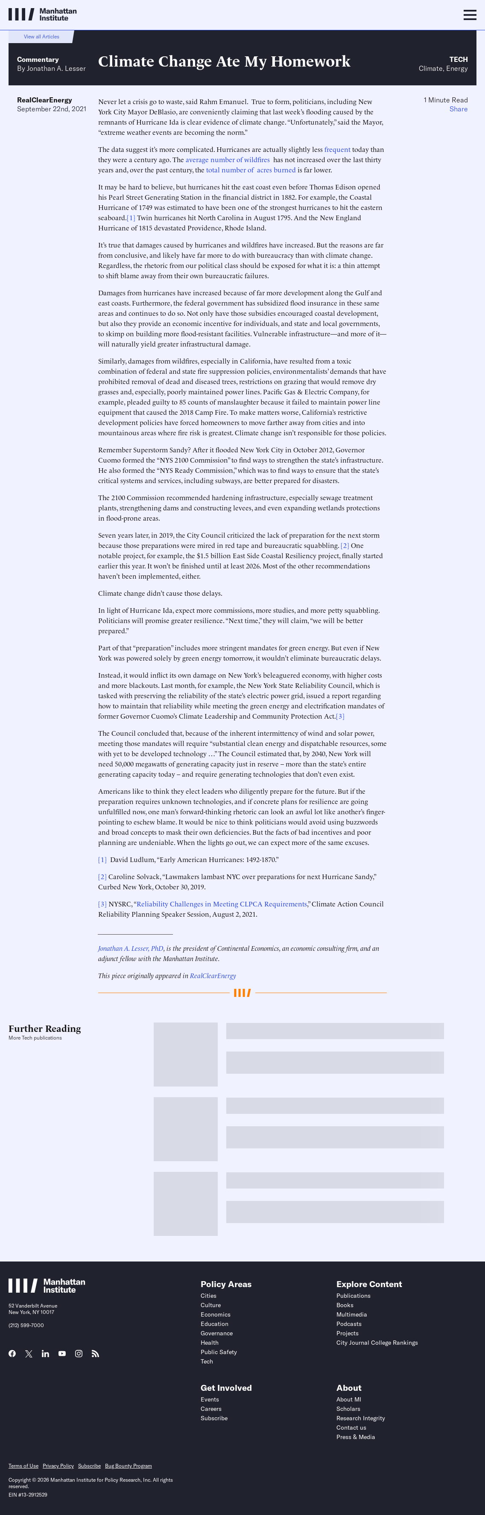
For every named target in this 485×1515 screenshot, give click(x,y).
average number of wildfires (229, 159)
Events (210, 1399)
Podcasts (349, 1324)
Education (214, 1324)
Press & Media (355, 1437)
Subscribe (214, 1418)
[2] (345, 545)
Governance (217, 1333)
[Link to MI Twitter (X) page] (28, 1354)
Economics (216, 1314)
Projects (347, 1333)
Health (210, 1342)
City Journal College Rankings (377, 1342)
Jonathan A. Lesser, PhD (131, 948)
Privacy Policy (58, 1466)
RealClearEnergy (44, 100)
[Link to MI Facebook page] (12, 1356)
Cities (208, 1295)
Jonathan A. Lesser (56, 68)
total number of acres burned (251, 169)
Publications (353, 1295)
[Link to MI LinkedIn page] (45, 1356)
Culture (211, 1305)
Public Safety (219, 1352)
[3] (340, 715)
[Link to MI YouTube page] (62, 1354)
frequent (337, 149)
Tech (459, 59)
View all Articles (41, 36)
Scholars (348, 1409)
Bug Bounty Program (128, 1466)
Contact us (351, 1427)
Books (345, 1305)
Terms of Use (23, 1466)
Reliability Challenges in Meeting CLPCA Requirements (222, 903)
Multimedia (351, 1314)
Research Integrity (360, 1418)
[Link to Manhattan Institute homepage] (47, 1290)
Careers (211, 1409)
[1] (131, 217)
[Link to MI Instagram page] (78, 1356)
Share (459, 109)
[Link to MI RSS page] (95, 1356)
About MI (348, 1399)
